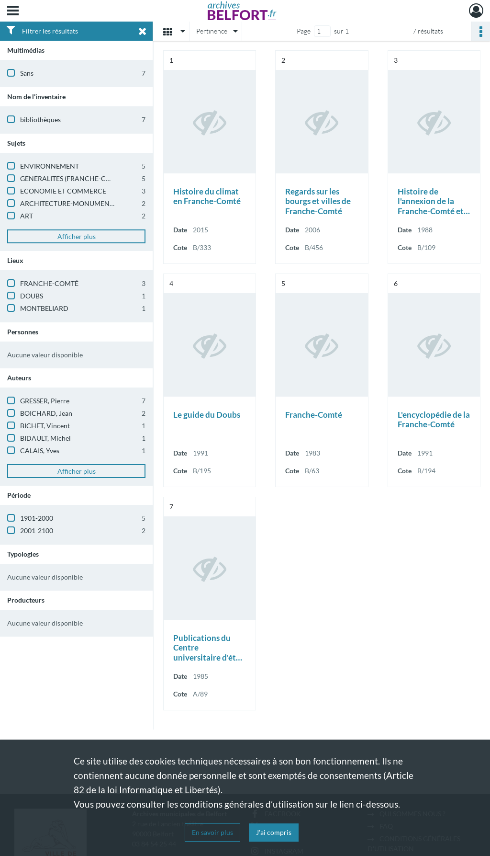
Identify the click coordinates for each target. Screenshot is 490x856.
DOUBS (31, 296)
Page (304, 31)
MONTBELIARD (44, 308)
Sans (26, 73)
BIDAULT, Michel (45, 438)
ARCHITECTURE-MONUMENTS (68, 203)
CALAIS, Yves (39, 450)
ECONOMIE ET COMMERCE (63, 191)
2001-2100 (36, 530)
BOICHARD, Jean (46, 413)
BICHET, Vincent (45, 426)
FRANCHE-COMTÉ (49, 283)
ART (26, 216)
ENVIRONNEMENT (49, 166)
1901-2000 (36, 518)
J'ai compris (273, 832)
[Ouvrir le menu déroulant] (13, 11)
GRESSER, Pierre (44, 401)
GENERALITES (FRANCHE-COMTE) (73, 178)
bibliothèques (40, 119)
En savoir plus (212, 832)
